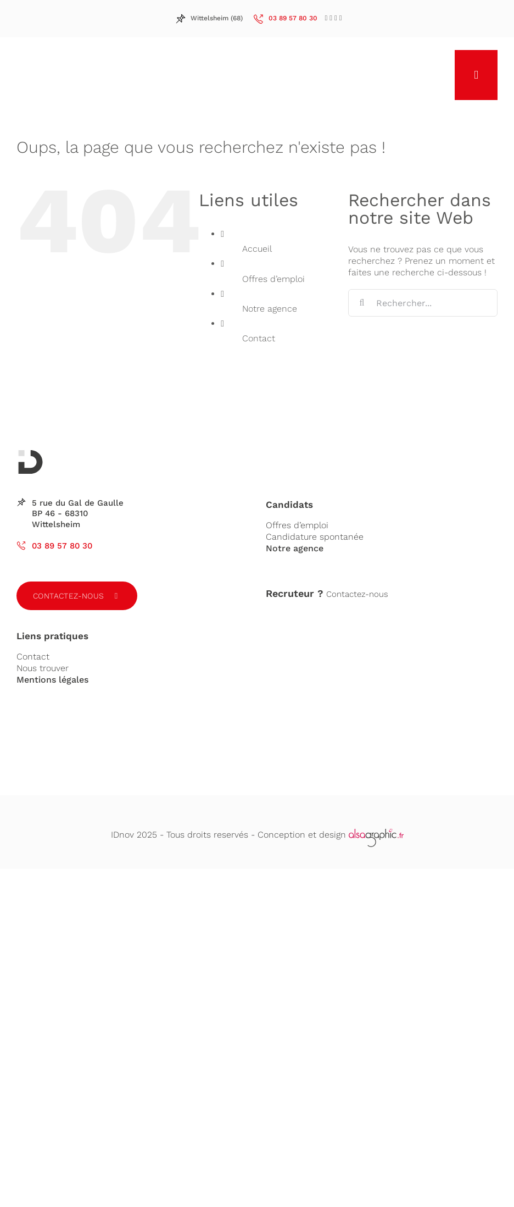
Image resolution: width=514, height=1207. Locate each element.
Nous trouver (42, 668)
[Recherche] (362, 303)
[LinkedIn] (330, 17)
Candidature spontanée (315, 536)
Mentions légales (52, 679)
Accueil (257, 248)
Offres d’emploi (273, 279)
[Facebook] (326, 17)
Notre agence (269, 308)
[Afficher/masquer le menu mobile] (476, 75)
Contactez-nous (68, 595)
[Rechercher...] (423, 303)
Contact (258, 338)
